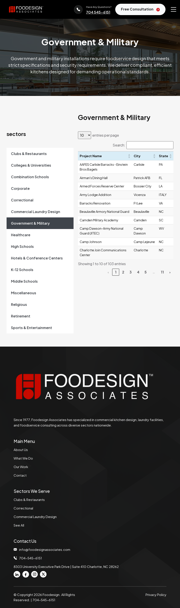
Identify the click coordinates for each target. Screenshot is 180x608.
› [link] (170, 272)
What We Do (23, 458)
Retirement (20, 316)
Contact (20, 475)
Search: (119, 145)
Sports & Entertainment (31, 327)
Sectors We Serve (32, 491)
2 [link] (123, 272)
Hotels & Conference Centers (37, 258)
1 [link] (116, 272)
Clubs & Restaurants (29, 153)
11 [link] (162, 272)
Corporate (20, 188)
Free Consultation (140, 9)
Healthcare (20, 235)
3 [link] (131, 272)
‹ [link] (108, 272)
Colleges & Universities (31, 165)
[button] (129, 156)
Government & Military (30, 223)
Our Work (21, 467)
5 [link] (145, 272)
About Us (21, 450)
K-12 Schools (22, 269)
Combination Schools (30, 176)
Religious (19, 304)
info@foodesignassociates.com (44, 549)
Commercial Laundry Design (35, 211)
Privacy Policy (156, 594)
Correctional (22, 200)
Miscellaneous (23, 293)
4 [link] (138, 272)
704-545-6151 (30, 558)
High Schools (22, 246)
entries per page (105, 135)
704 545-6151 (98, 12)
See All (19, 525)
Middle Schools (24, 281)
